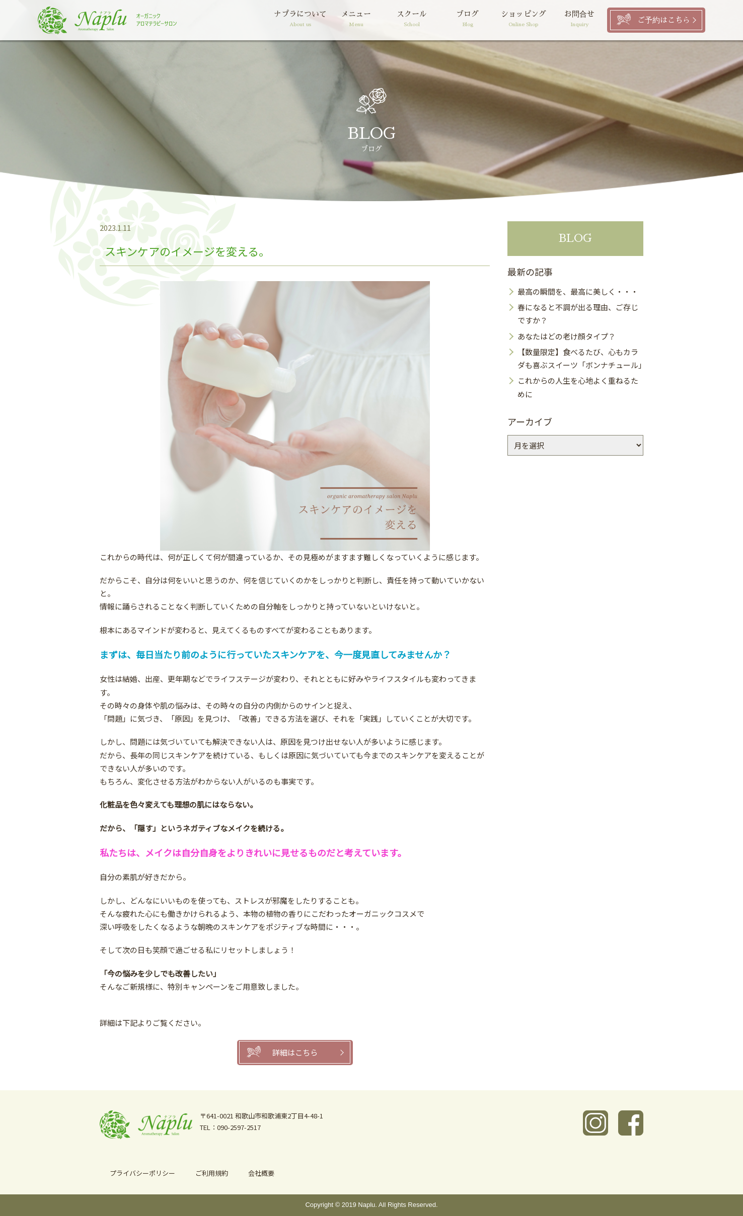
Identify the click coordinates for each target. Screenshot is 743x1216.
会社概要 (261, 1173)
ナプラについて (300, 20)
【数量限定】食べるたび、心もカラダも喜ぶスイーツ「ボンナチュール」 (580, 358)
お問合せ (579, 20)
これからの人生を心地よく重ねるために (577, 387)
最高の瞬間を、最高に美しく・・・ (577, 291)
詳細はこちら (295, 1052)
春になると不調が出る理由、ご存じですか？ (577, 313)
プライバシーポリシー (142, 1173)
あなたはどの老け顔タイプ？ (566, 336)
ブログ (468, 20)
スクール (412, 20)
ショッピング (523, 20)
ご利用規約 (211, 1173)
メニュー (356, 20)
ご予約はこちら (663, 20)
